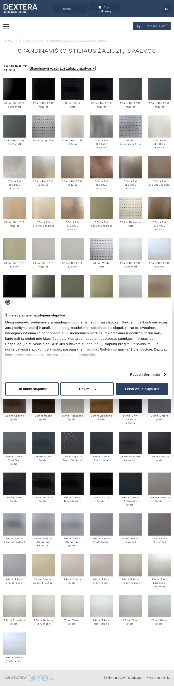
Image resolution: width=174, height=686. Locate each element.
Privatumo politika (158, 678)
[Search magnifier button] (57, 8)
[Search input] (75, 9)
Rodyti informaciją (145, 374)
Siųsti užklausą (105, 8)
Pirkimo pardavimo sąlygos (123, 678)
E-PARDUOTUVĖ (151, 26)
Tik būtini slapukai (32, 389)
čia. (93, 355)
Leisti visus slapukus (142, 389)
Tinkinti (87, 389)
